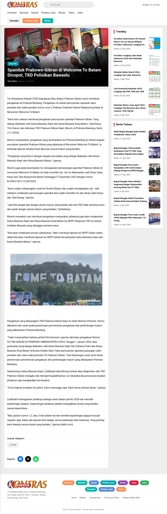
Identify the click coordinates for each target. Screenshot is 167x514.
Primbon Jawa (48, 12)
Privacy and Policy (111, 497)
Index (80, 12)
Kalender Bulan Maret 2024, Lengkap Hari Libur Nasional (127, 74)
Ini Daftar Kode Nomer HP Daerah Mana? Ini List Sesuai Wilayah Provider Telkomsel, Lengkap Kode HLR (130, 43)
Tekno (71, 12)
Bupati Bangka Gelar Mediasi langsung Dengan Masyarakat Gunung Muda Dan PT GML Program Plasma (128, 186)
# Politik (12, 444)
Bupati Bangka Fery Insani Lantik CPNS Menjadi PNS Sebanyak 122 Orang (130, 217)
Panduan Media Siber (131, 497)
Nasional (24, 12)
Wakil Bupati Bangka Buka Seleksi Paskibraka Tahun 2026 (130, 133)
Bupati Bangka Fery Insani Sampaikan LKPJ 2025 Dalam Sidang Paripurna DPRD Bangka (129, 167)
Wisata (62, 12)
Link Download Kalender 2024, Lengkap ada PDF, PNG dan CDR (129, 90)
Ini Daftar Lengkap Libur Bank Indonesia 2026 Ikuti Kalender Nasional (128, 58)
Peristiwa (12, 12)
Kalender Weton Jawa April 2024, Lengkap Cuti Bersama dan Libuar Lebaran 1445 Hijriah (130, 108)
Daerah (34, 12)
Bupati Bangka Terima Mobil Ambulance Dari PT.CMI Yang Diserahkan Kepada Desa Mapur (129, 151)
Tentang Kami (95, 497)
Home (73, 497)
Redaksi (82, 497)
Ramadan (14, 20)
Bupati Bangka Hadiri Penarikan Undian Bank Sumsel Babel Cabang (130, 200)
